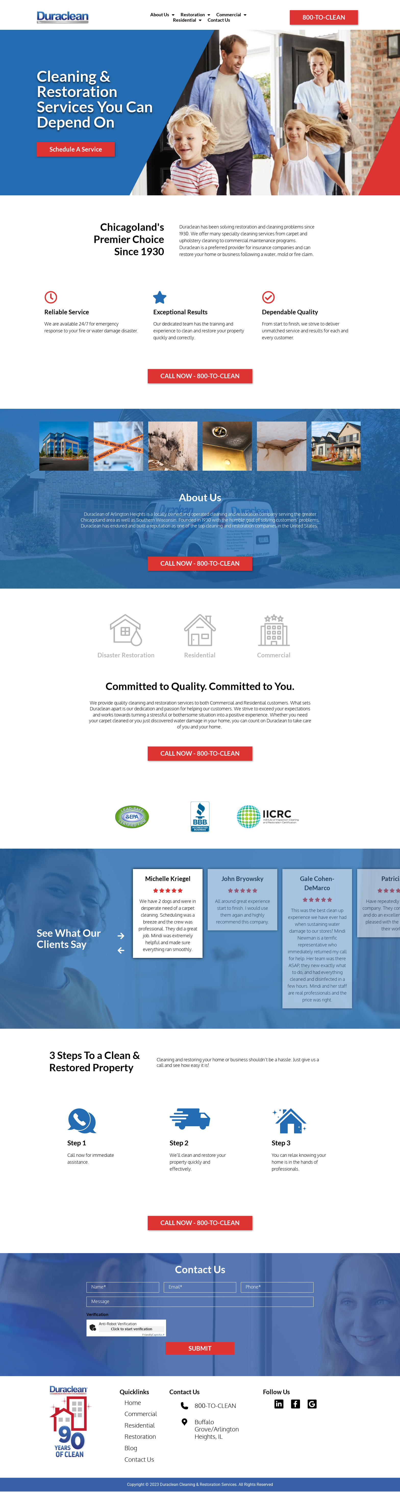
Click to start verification (131, 1329)
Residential (187, 20)
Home (133, 1402)
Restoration (195, 15)
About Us (162, 15)
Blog (131, 1448)
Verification (97, 1314)
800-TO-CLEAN (215, 1405)
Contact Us (219, 20)
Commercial (231, 15)
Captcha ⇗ (153, 1334)
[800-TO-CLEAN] (185, 1406)
